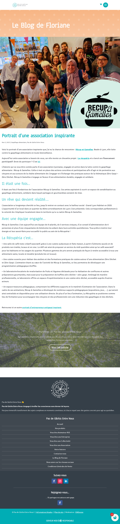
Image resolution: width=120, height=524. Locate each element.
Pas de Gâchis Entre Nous (35, 142)
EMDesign (79, 512)
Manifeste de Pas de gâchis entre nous (60, 332)
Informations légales (44, 512)
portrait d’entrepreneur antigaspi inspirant (41, 307)
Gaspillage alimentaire (18, 142)
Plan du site (58, 512)
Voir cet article (60, 347)
